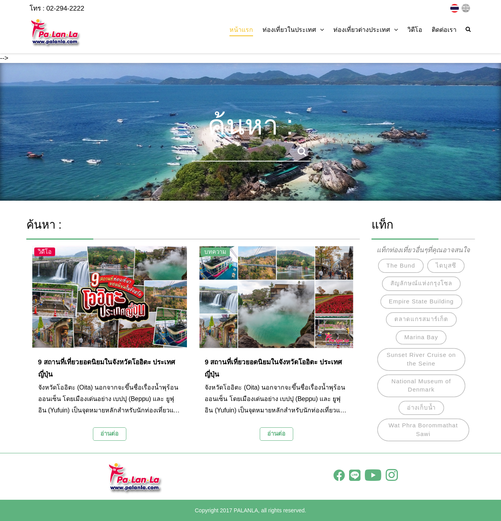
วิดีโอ (414, 29)
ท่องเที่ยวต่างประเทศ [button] (365, 29)
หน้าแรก (241, 29)
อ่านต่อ (109, 433)
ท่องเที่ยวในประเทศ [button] (293, 29)
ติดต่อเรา (444, 29)
